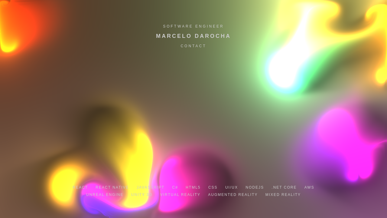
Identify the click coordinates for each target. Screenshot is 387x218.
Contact (193, 46)
